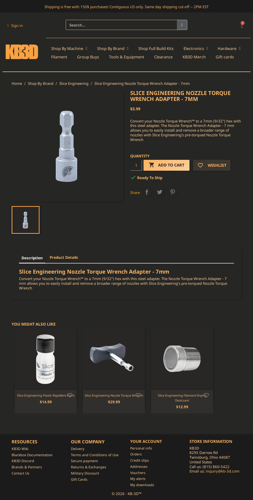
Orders (136, 454)
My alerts (138, 478)
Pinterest (172, 192)
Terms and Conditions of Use (95, 454)
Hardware (229, 48)
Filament (59, 57)
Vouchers (138, 472)
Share (147, 192)
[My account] (15, 25)
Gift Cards (79, 479)
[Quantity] (136, 165)
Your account (146, 441)
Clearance (163, 57)
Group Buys (88, 57)
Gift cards (225, 57)
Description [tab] (32, 257)
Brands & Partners (27, 467)
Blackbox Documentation (32, 454)
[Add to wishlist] (70, 395)
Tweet (160, 192)
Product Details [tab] (64, 257)
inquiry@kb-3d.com (222, 471)
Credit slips (139, 460)
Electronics (196, 48)
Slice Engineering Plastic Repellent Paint (45, 395)
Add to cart (166, 165)
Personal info (141, 448)
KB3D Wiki (20, 448)
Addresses (139, 466)
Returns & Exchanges (88, 467)
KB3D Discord (23, 460)
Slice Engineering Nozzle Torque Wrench (114, 395)
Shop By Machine (69, 48)
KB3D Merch (194, 57)
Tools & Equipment (126, 57)
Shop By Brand (112, 48)
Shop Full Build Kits (156, 48)
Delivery (77, 448)
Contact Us (20, 473)
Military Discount (85, 473)
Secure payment (84, 460)
